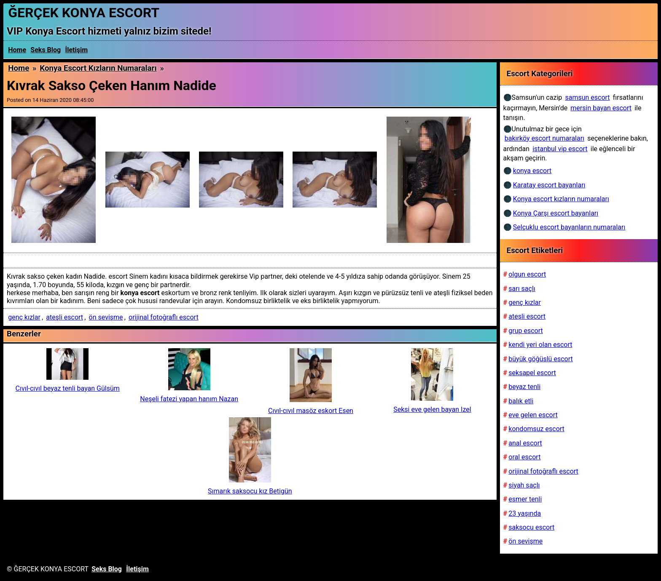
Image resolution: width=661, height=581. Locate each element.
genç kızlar (24, 317)
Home (17, 50)
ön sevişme (106, 317)
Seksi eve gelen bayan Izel (432, 409)
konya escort (532, 171)
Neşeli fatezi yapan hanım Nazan (189, 399)
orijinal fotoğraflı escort (164, 317)
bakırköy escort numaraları (544, 138)
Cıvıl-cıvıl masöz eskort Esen (310, 411)
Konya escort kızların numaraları (98, 68)
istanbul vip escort (559, 149)
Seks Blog (45, 50)
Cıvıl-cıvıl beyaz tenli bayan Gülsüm (68, 388)
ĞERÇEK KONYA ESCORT (83, 13)
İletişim (76, 50)
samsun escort (587, 97)
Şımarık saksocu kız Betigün (250, 491)
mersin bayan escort (600, 108)
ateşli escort (64, 317)
